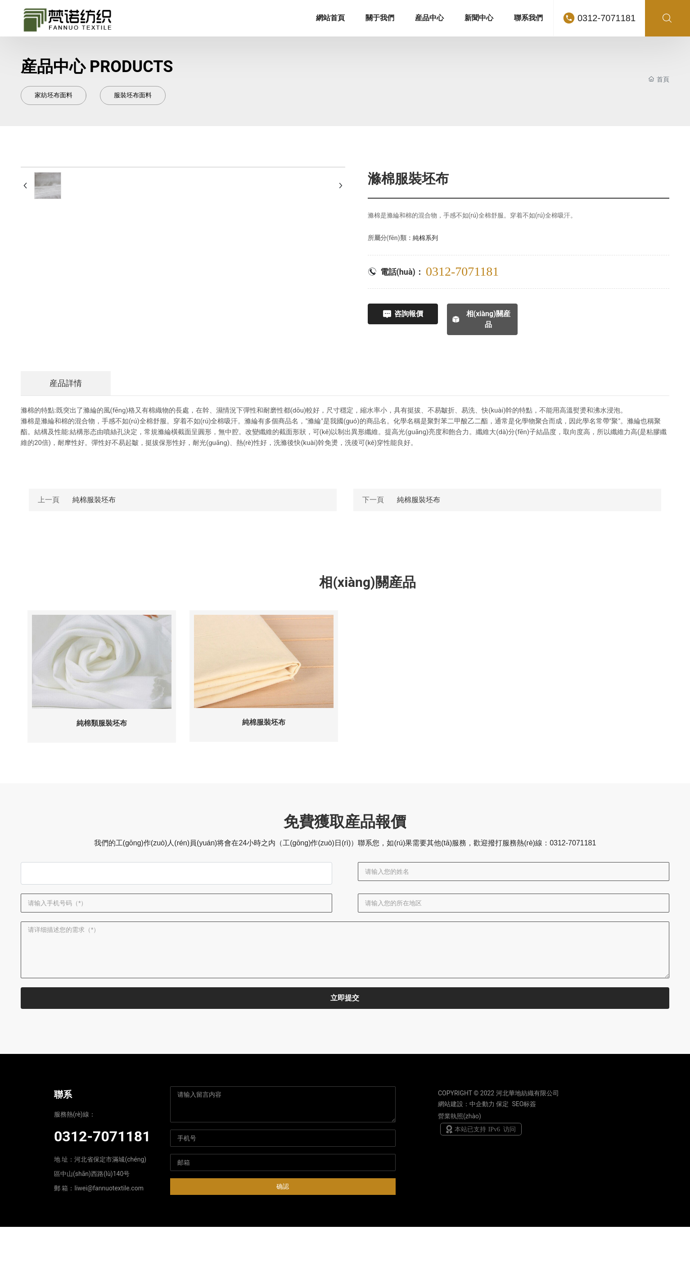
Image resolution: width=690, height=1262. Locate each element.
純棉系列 (425, 237)
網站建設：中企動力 (466, 1139)
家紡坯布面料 (53, 95)
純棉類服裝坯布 (102, 722)
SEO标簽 (524, 1139)
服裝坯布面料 (133, 95)
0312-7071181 (606, 18)
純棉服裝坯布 (94, 498)
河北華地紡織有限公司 (527, 1128)
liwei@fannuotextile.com (108, 1223)
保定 (502, 1139)
